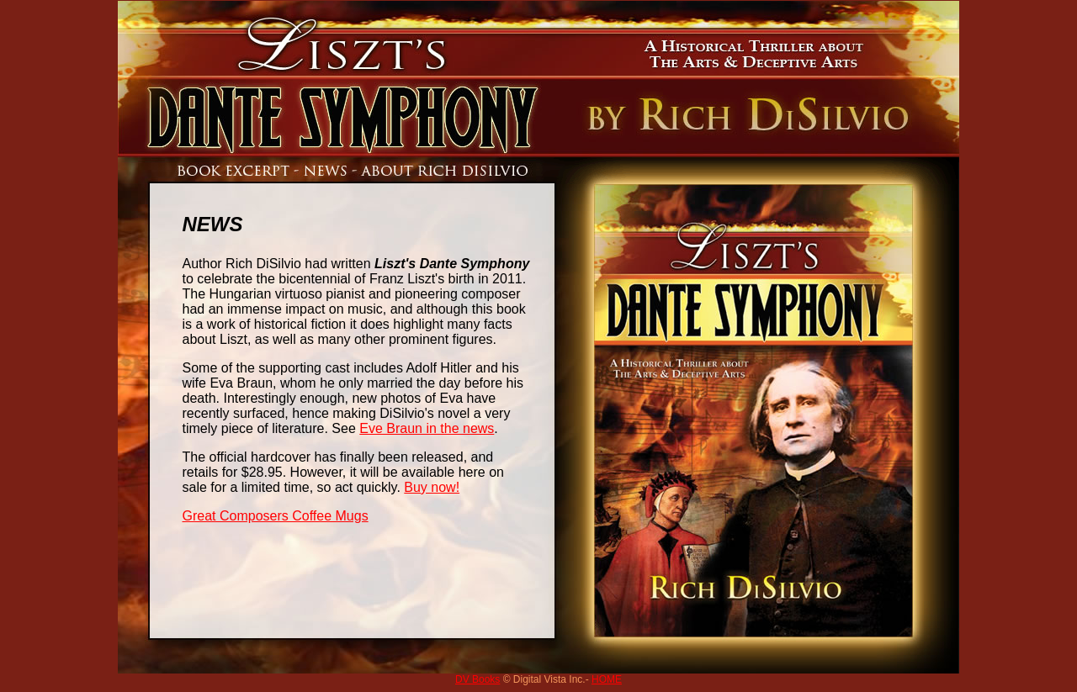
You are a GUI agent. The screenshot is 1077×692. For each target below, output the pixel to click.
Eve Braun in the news (426, 428)
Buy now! (431, 487)
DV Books (477, 679)
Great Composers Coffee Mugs (276, 516)
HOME (607, 679)
